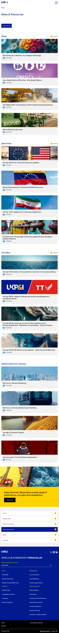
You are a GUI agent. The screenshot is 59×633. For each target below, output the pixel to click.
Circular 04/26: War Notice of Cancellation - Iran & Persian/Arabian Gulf (29, 350)
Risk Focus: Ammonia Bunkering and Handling (19, 408)
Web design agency (45, 631)
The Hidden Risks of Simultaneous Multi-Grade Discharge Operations (28, 105)
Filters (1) (5, 25)
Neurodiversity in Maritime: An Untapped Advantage (22, 55)
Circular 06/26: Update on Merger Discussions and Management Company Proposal (26, 297)
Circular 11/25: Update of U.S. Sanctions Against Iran (22, 212)
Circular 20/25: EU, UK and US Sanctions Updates (21, 162)
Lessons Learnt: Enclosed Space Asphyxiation (20, 457)
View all (55, 36)
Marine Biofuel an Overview (13, 129)
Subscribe (10, 500)
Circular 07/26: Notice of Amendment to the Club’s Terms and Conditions (29, 272)
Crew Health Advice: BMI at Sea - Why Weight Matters (22, 80)
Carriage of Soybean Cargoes (13, 432)
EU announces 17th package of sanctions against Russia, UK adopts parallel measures (27, 238)
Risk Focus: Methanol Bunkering (14, 383)
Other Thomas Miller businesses (9, 562)
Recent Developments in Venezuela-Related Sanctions (23, 187)
